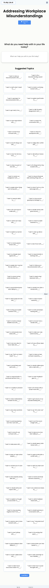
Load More (24, 575)
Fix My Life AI (8, 2)
